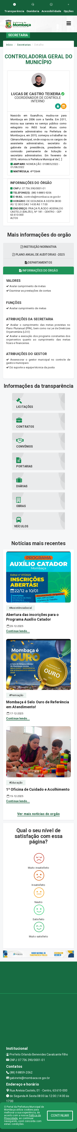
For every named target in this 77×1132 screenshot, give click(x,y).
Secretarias (24, 44)
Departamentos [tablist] (38, 262)
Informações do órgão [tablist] (38, 270)
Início (9, 44)
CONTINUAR (60, 1115)
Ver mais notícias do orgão (38, 814)
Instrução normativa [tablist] (38, 246)
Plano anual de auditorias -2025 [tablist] (38, 254)
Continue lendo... (18, 631)
